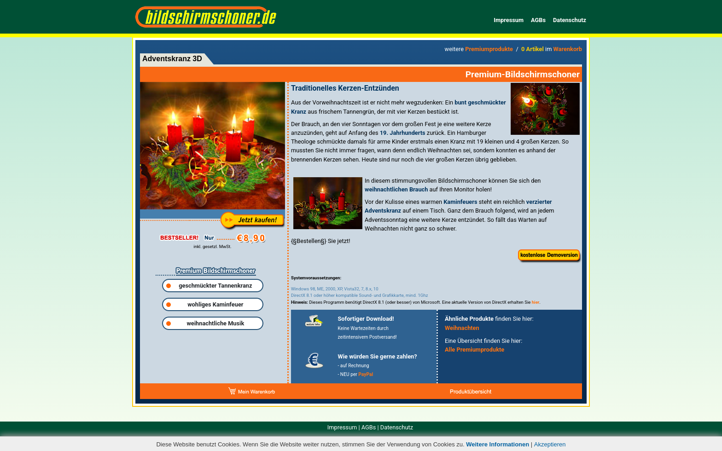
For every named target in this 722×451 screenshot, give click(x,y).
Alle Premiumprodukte (474, 349)
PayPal (365, 374)
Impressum (509, 20)
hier (536, 302)
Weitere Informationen (497, 444)
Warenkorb (567, 49)
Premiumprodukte (489, 49)
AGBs (538, 20)
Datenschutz (569, 20)
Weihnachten (462, 327)
